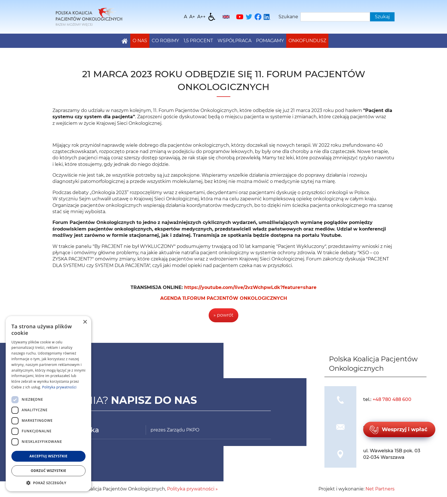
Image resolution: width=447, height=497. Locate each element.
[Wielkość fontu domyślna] (185, 17)
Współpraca (234, 40)
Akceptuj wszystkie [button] (48, 456)
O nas (140, 40)
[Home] (88, 16)
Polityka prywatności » (192, 489)
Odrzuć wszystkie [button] (48, 470)
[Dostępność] (212, 17)
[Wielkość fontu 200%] (201, 17)
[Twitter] (248, 16)
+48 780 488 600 (392, 399)
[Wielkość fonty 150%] (192, 17)
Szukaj (382, 16)
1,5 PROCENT (198, 40)
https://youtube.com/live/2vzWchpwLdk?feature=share (250, 287)
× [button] (85, 322)
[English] (226, 16)
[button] (48, 483)
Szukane (288, 16)
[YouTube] (239, 16)
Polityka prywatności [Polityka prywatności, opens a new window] (59, 387)
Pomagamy (270, 40)
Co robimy (165, 40)
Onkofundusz (307, 40)
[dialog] (48, 403)
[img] (340, 399)
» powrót (223, 315)
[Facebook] (258, 16)
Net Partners (380, 489)
